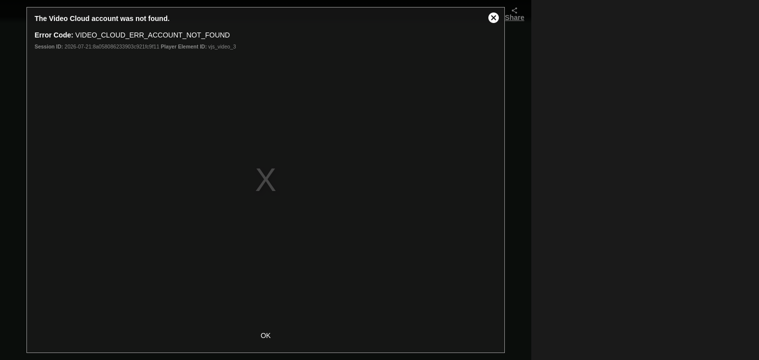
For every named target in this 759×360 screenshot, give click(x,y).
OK (266, 336)
